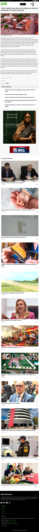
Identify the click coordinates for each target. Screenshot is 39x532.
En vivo (22, 4)
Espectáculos (4, 513)
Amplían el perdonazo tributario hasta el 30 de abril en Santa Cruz (19, 97)
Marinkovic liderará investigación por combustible (12, 182)
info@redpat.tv (4, 525)
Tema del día (3, 508)
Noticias (3, 80)
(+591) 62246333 (12, 520)
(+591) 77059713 (13, 521)
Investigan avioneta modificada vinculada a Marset (12, 293)
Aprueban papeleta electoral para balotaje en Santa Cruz (13, 237)
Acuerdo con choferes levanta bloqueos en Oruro (16, 94)
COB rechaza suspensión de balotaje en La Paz (11, 347)
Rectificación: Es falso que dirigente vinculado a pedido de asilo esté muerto (20, 90)
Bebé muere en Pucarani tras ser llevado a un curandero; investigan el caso (18, 210)
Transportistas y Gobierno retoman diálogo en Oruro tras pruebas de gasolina (18, 430)
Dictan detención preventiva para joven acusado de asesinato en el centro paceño (19, 457)
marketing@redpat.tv (14, 523)
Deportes (3, 511)
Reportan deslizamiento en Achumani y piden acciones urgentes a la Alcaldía (20, 105)
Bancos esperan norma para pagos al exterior (11, 320)
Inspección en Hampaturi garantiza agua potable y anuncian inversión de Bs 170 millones (21, 101)
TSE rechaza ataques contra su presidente (10, 403)
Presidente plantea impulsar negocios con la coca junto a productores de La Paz (19, 485)
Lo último (2, 0)
